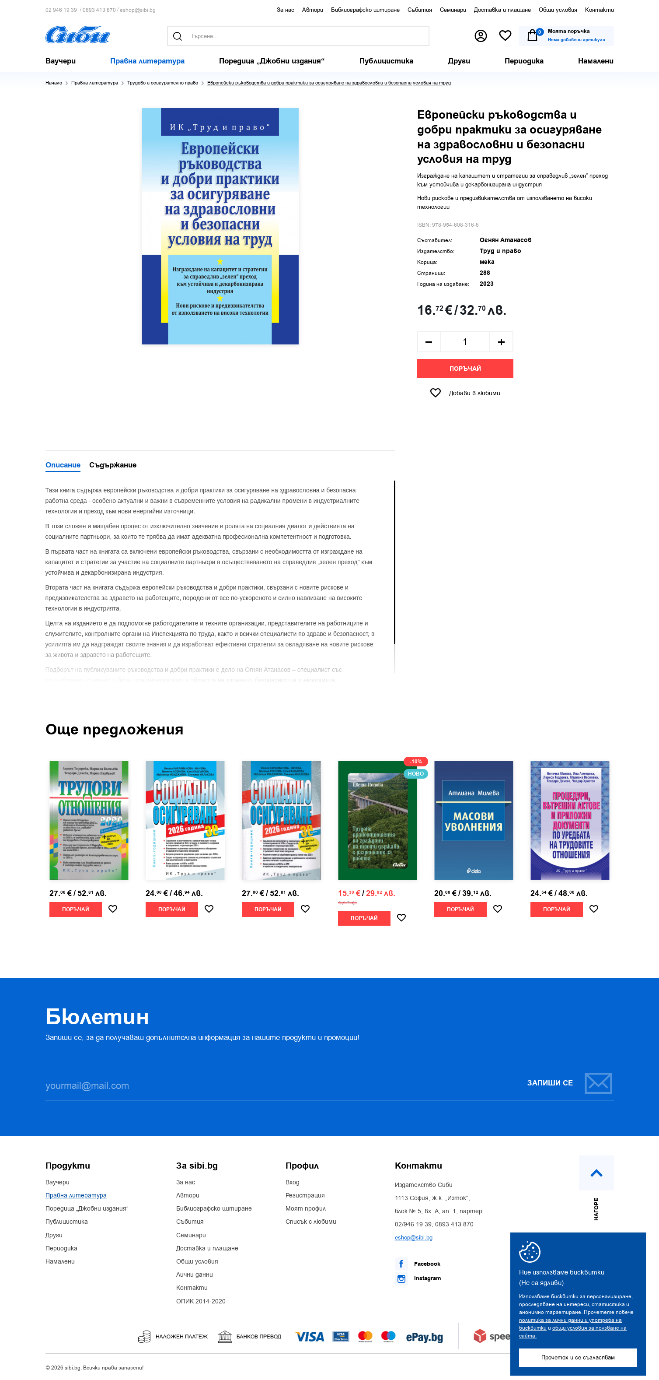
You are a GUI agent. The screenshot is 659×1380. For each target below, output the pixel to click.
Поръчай (465, 369)
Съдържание (112, 466)
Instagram (418, 1278)
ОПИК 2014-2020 (201, 1302)
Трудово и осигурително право (162, 83)
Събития (420, 10)
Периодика (61, 1249)
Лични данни (194, 1275)
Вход (293, 1183)
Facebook (417, 1264)
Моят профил (306, 1209)
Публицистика (66, 1222)
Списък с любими (311, 1222)
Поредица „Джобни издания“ (87, 1209)
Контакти (599, 10)
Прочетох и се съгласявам (578, 1357)
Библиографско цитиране (365, 10)
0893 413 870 (99, 10)
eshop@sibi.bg (138, 10)
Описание (62, 466)
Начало (53, 83)
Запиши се (570, 1083)
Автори (312, 10)
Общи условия (558, 10)
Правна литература (94, 83)
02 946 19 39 (61, 10)
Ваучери (57, 1183)
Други (54, 1236)
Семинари (453, 10)
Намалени (60, 1262)
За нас (285, 10)
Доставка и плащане (502, 10)
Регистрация (305, 1196)
